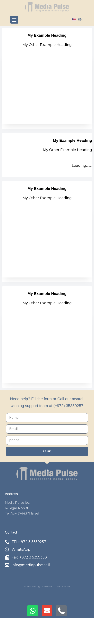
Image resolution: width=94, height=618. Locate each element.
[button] (14, 20)
